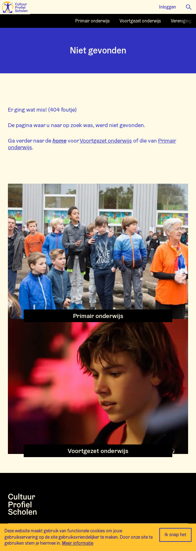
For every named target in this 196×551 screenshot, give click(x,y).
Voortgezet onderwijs (106, 140)
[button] (188, 7)
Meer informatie (77, 543)
